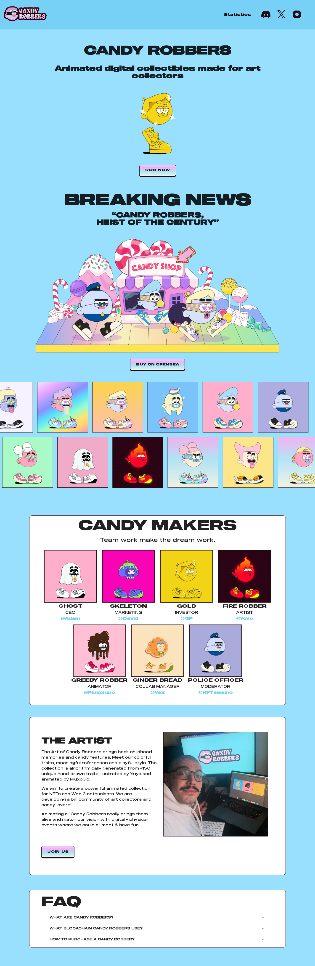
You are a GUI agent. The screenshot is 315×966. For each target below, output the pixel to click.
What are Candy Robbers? (157, 917)
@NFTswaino (215, 692)
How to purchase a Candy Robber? (157, 939)
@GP (186, 618)
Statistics (237, 14)
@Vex (157, 692)
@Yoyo (244, 618)
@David (128, 618)
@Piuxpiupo (99, 692)
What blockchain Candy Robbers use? (157, 928)
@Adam (70, 618)
